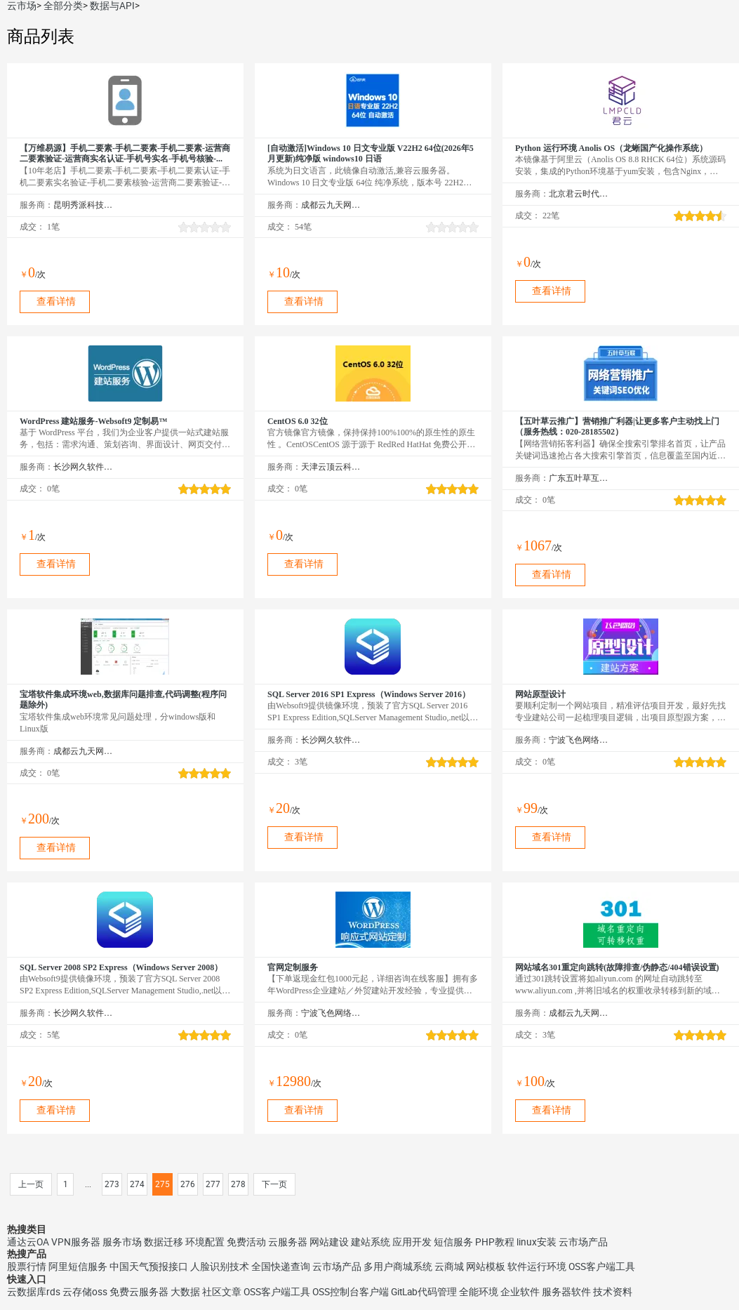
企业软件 (520, 1291)
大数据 (185, 1291)
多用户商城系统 (398, 1266)
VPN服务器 (75, 1242)
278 (238, 1184)
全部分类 (63, 5)
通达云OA (28, 1242)
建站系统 (370, 1242)
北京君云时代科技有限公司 (578, 194)
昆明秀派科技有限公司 (83, 205)
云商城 (449, 1266)
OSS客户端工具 (601, 1266)
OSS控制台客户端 (350, 1291)
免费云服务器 (138, 1291)
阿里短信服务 (77, 1266)
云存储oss (84, 1291)
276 (187, 1184)
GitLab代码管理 (424, 1291)
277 (213, 1184)
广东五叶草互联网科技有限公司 (578, 478)
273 (112, 1184)
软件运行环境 (536, 1266)
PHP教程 (494, 1242)
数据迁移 (163, 1242)
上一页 (31, 1184)
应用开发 (412, 1242)
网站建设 (329, 1242)
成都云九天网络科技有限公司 (331, 205)
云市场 (21, 5)
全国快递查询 (280, 1266)
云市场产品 (583, 1242)
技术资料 (612, 1291)
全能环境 (478, 1291)
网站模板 (485, 1266)
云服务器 (287, 1242)
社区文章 (221, 1291)
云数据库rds (33, 1291)
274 (137, 1184)
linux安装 (537, 1242)
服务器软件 (566, 1291)
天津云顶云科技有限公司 (331, 467)
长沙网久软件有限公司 (83, 467)
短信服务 (453, 1242)
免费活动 (246, 1242)
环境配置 (205, 1242)
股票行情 (26, 1266)
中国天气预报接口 (148, 1266)
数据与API (112, 5)
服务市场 (122, 1242)
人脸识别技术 (219, 1266)
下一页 (274, 1184)
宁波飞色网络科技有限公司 (578, 740)
